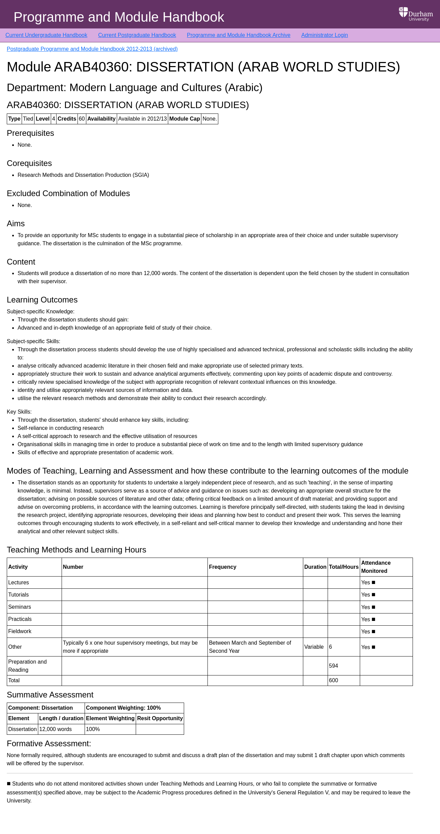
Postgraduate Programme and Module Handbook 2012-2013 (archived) (92, 49)
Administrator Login (324, 35)
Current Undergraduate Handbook (46, 35)
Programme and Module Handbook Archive (238, 35)
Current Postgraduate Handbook (137, 35)
